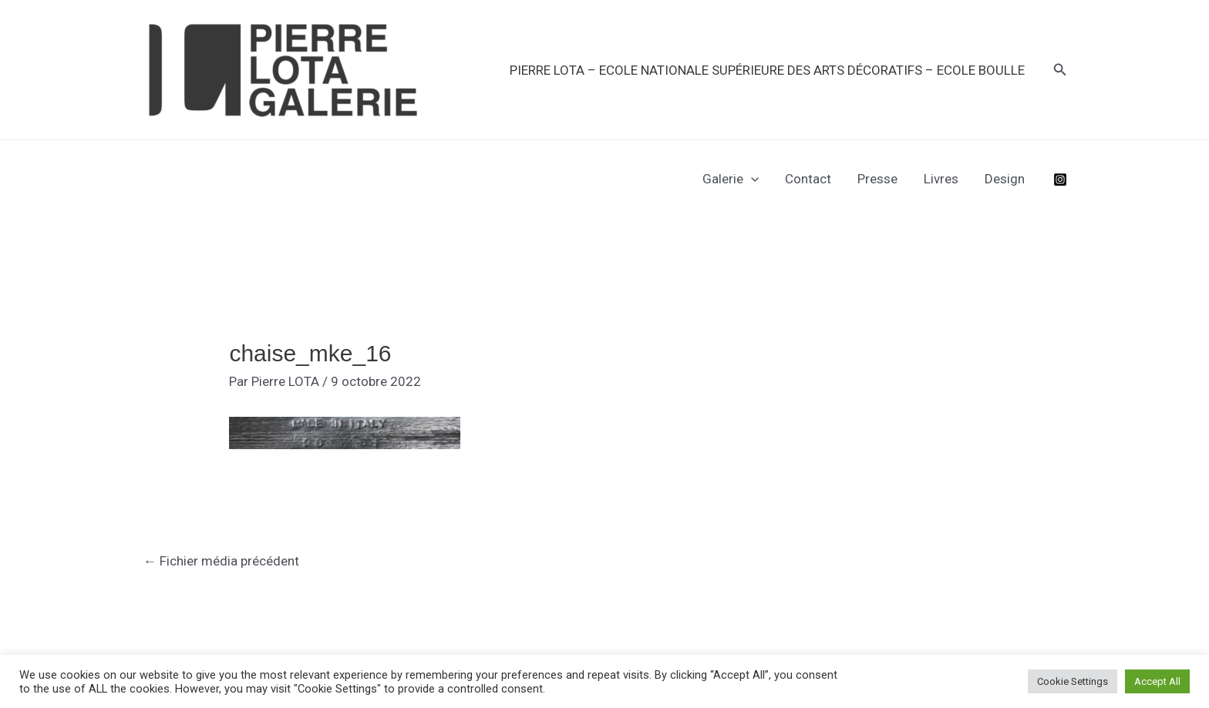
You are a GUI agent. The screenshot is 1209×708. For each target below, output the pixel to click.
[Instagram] (1060, 179)
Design (1005, 178)
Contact (808, 178)
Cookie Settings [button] (1072, 681)
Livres (941, 178)
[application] (751, 179)
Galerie (730, 179)
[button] (1060, 69)
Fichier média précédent (221, 561)
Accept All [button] (1157, 681)
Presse (877, 178)
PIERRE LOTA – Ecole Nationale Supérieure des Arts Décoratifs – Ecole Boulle (767, 70)
